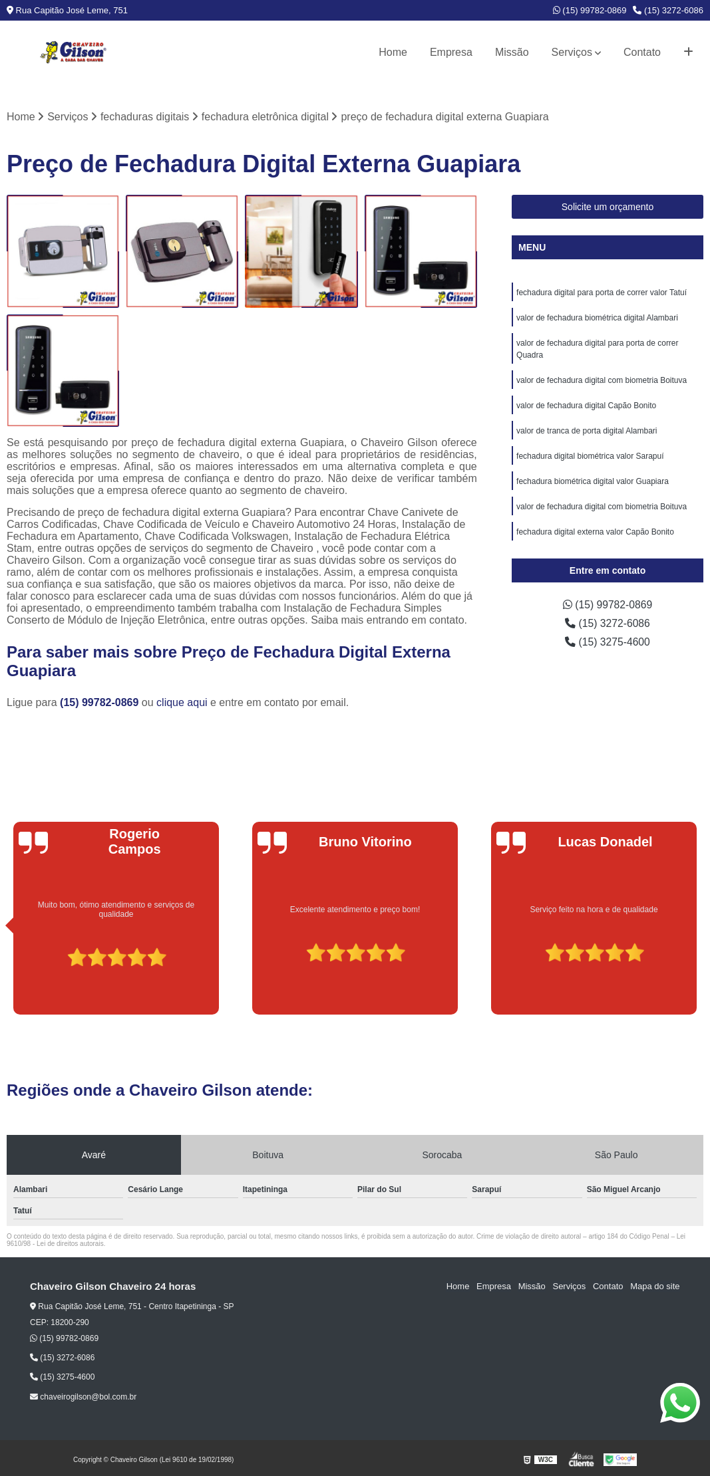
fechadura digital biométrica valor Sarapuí (589, 456)
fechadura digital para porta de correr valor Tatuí (601, 293)
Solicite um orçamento (608, 207)
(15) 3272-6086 (668, 10)
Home (393, 52)
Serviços (572, 52)
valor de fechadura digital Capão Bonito (586, 406)
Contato (642, 52)
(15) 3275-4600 (607, 642)
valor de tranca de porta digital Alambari (586, 431)
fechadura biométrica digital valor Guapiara (592, 482)
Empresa (451, 52)
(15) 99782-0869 (590, 10)
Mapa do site (654, 1287)
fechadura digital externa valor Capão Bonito (595, 532)
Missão (512, 52)
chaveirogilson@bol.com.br (83, 1397)
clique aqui (182, 702)
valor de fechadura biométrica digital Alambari (597, 318)
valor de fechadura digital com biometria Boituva (601, 381)
